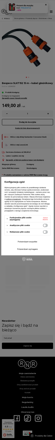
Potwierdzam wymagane (27, 249)
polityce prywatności (13, 199)
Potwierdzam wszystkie (27, 242)
